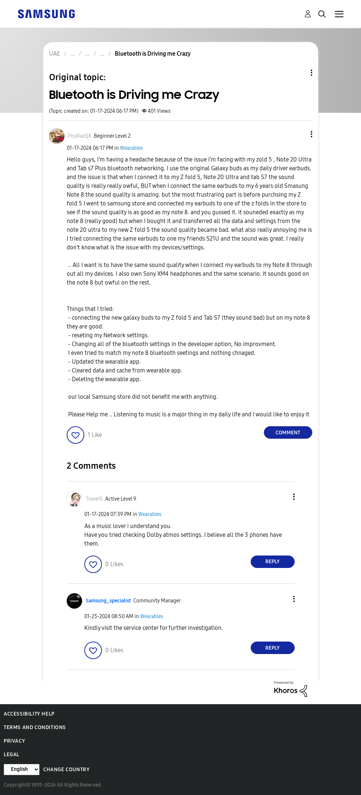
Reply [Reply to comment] (272, 561)
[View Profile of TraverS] (94, 499)
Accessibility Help (29, 714)
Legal (11, 754)
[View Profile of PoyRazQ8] (79, 136)
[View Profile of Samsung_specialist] (108, 601)
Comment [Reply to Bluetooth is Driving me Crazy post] (288, 433)
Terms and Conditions (35, 727)
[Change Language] (22, 769)
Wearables (131, 148)
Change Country (66, 769)
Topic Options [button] (299, 72)
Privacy (14, 741)
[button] (299, 134)
